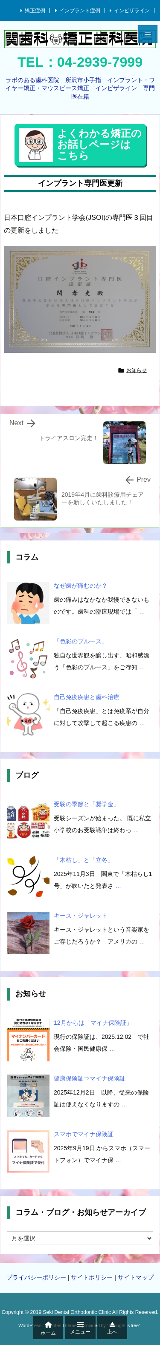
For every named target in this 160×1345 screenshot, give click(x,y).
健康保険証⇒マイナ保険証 (89, 1078)
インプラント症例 (79, 11)
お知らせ (136, 370)
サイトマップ (136, 1277)
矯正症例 (35, 11)
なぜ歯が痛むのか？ (81, 585)
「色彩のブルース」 (81, 641)
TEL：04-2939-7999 (80, 62)
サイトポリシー (92, 1277)
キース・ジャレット (81, 915)
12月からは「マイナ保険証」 (93, 1022)
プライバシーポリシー (36, 1277)
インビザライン (132, 11)
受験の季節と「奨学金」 (86, 804)
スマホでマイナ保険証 (83, 1134)
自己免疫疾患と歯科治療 (86, 697)
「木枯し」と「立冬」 (83, 859)
